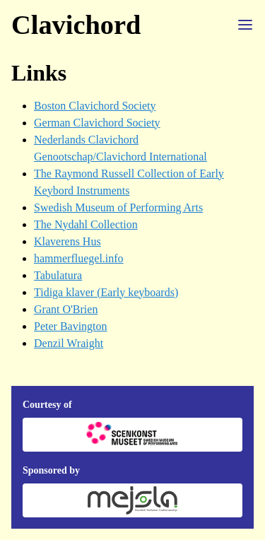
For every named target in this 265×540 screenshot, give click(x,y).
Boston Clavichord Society (94, 106)
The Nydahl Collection (86, 224)
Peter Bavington (70, 326)
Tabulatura (58, 275)
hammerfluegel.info (79, 258)
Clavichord (76, 24)
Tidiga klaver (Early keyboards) (106, 292)
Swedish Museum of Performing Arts (118, 207)
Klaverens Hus (67, 241)
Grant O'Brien (66, 309)
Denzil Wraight (68, 343)
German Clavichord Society (97, 123)
